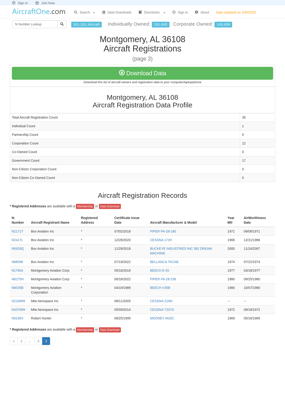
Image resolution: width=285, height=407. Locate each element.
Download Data (142, 73)
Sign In (20, 3)
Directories (152, 12)
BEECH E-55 (159, 270)
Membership (85, 206)
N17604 (17, 270)
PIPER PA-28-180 (163, 231)
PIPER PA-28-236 (163, 279)
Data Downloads (117, 12)
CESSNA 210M (161, 301)
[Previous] (14, 341)
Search (84, 12)
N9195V (18, 318)
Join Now (45, 3)
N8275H (18, 279)
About (202, 12)
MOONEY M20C (162, 318)
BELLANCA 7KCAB (164, 262)
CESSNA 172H (161, 240)
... (30, 341)
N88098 (17, 262)
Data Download (109, 206)
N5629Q (18, 248)
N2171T (17, 231)
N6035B (18, 288)
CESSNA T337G (162, 309)
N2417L (17, 240)
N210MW (18, 301)
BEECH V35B (160, 288)
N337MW (18, 309)
